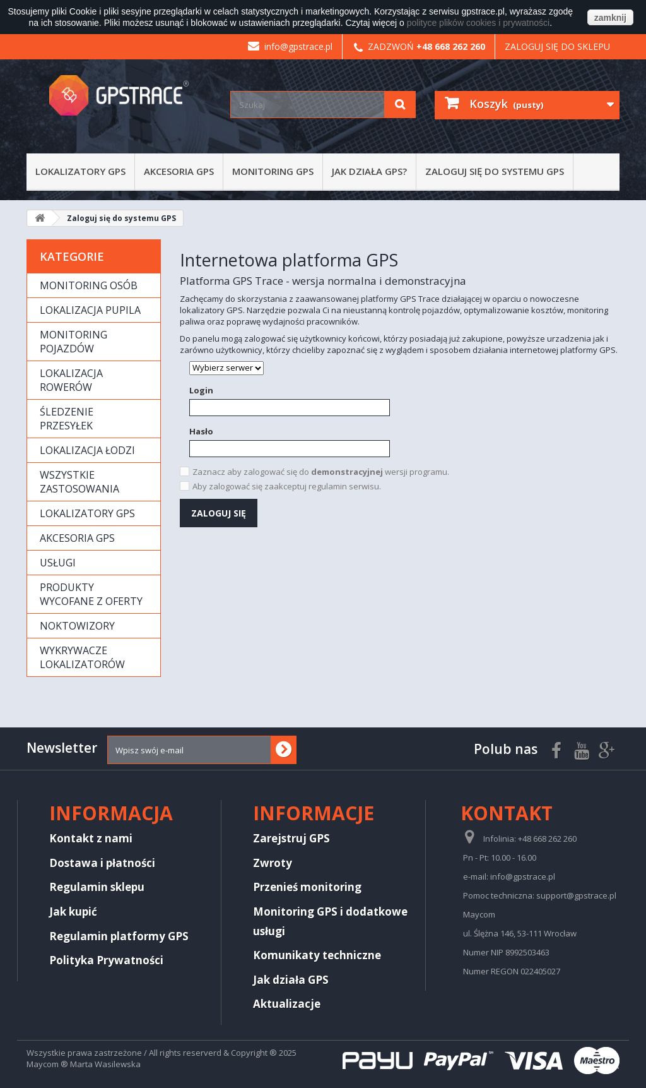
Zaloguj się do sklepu (557, 46)
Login (201, 390)
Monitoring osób (89, 285)
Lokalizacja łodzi (87, 450)
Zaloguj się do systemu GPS (494, 171)
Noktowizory (77, 626)
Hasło (201, 431)
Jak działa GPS (291, 979)
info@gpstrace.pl (290, 46)
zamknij (610, 18)
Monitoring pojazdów (73, 342)
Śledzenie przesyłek (66, 419)
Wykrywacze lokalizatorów (82, 657)
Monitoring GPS (273, 171)
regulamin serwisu (343, 486)
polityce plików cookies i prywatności (478, 23)
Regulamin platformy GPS (119, 936)
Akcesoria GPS (179, 171)
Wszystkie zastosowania (79, 482)
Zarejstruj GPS (291, 838)
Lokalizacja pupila (90, 310)
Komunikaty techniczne (317, 955)
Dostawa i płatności (102, 863)
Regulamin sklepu (96, 887)
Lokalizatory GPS (80, 171)
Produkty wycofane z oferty (91, 594)
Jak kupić (73, 911)
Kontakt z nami (90, 838)
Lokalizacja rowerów (71, 380)
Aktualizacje (286, 1003)
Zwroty (272, 863)
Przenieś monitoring (307, 887)
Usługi (58, 563)
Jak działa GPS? (369, 171)
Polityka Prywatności (106, 960)
